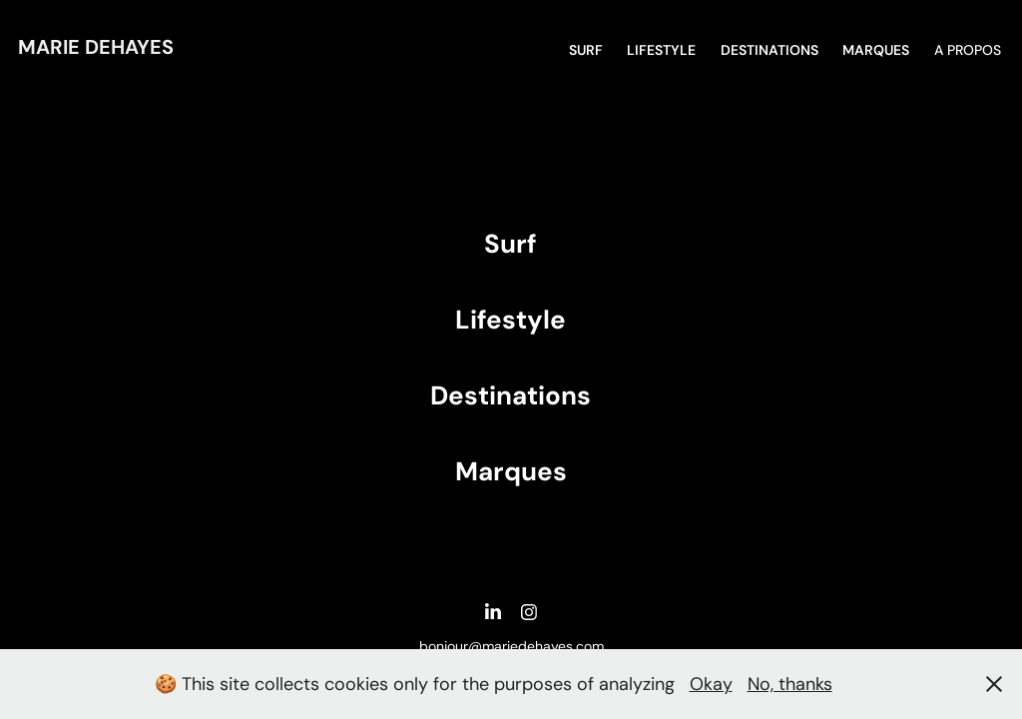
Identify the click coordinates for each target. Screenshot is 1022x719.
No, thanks (790, 684)
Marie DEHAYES (96, 47)
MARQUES (875, 50)
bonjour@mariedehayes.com (511, 646)
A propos (967, 50)
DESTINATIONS (769, 50)
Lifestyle (661, 50)
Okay (711, 684)
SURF (586, 50)
